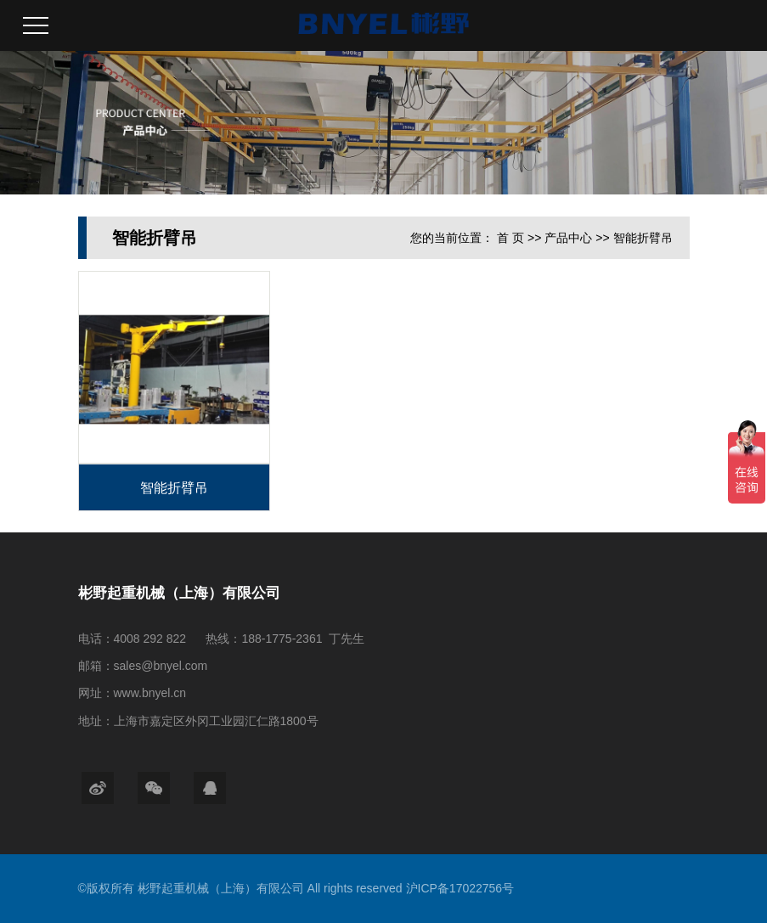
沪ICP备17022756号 (460, 888)
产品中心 (568, 238)
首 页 (510, 238)
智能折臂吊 (643, 238)
